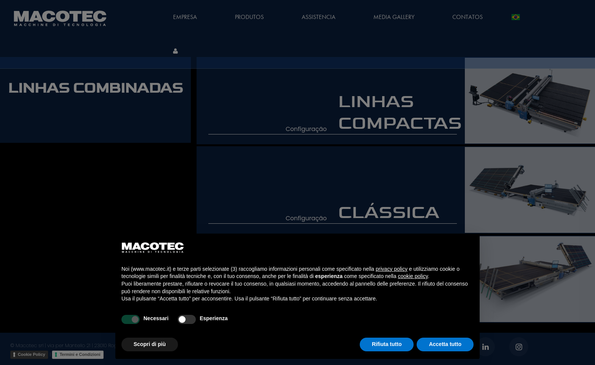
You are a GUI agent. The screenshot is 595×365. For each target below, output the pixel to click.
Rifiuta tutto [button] (387, 344)
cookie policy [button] (413, 276)
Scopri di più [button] (150, 344)
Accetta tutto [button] (445, 344)
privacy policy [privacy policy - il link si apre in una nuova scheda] (392, 269)
